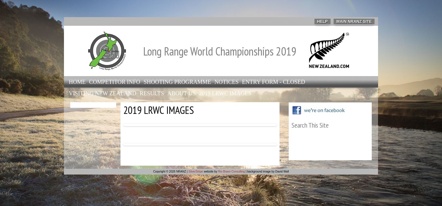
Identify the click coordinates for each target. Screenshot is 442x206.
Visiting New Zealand (102, 93)
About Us (181, 93)
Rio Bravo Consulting (231, 171)
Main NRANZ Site (354, 21)
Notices (226, 82)
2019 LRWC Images (225, 93)
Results (152, 93)
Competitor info (114, 82)
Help (322, 21)
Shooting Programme (177, 82)
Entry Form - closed (273, 82)
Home (77, 82)
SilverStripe (195, 171)
